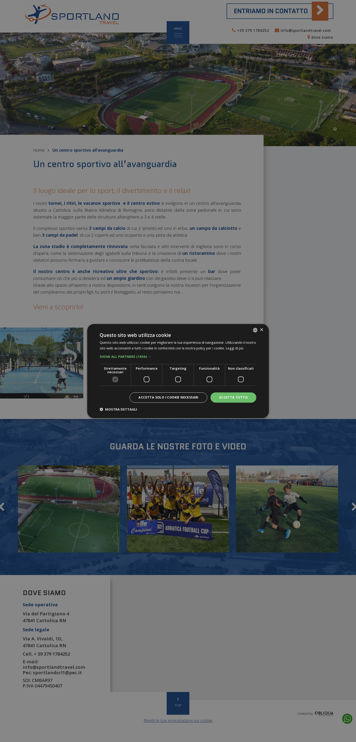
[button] (178, 356)
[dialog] (178, 371)
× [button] (261, 330)
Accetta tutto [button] (233, 397)
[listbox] (255, 330)
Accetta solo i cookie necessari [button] (168, 397)
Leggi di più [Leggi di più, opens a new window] (234, 348)
